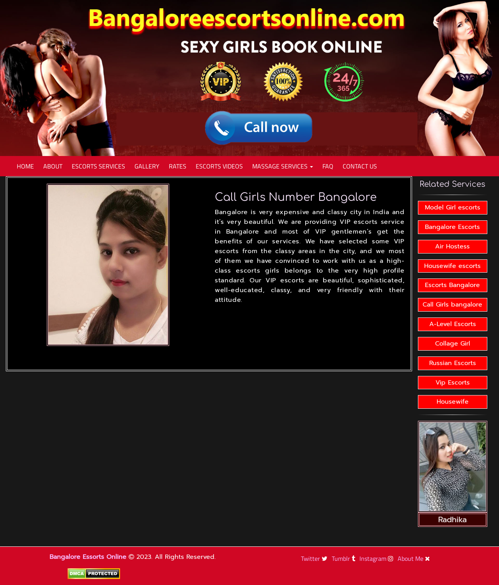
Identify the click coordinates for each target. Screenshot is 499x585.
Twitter (315, 558)
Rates (177, 166)
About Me (415, 558)
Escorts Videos (219, 166)
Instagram (377, 558)
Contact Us (360, 166)
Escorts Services (98, 166)
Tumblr (344, 558)
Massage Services (282, 166)
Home (25, 166)
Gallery (146, 166)
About (52, 166)
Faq (327, 166)
